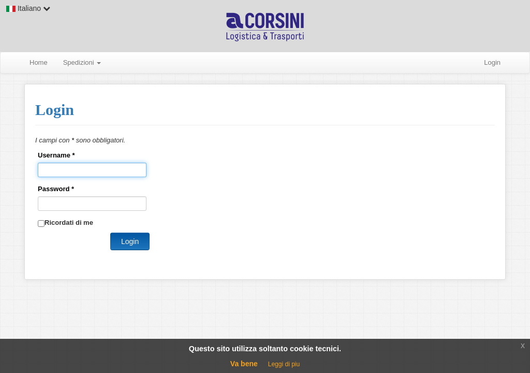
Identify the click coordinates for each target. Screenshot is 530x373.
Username (56, 155)
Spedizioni (82, 62)
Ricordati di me (69, 222)
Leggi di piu (284, 364)
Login (492, 62)
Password (56, 189)
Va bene (244, 364)
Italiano (28, 8)
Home (39, 62)
